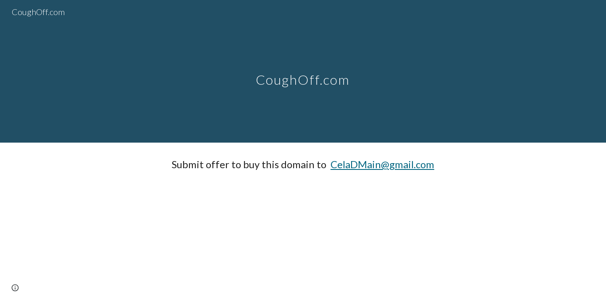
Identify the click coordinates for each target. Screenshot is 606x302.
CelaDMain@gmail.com (382, 164)
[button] (15, 288)
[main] (303, 71)
